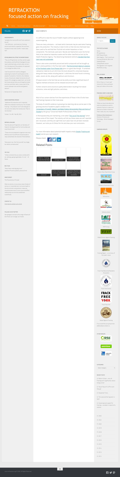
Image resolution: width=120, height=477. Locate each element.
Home (13, 26)
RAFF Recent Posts (102, 55)
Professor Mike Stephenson (104, 115)
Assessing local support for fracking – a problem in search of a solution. (106, 405)
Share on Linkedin (59, 140)
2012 (100, 456)
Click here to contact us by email (13, 204)
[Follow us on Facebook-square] (23, 31)
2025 (100, 416)
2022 (100, 420)
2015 (100, 444)
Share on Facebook (49, 140)
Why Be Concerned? (39, 26)
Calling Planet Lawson (103, 63)
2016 (100, 440)
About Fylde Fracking (24, 26)
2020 (100, 424)
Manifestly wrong (101, 67)
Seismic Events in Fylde (81, 26)
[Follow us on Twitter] (26, 31)
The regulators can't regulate (104, 65)
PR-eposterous (101, 53)
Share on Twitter (54, 140)
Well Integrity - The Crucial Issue (105, 57)
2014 (100, 448)
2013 (100, 452)
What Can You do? (66, 26)
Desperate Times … (104, 393)
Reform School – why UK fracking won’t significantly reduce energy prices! (106, 381)
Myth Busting (53, 26)
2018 (100, 432)
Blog (92, 26)
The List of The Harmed (77, 116)
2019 (100, 428)
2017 (100, 436)
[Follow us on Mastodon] (29, 31)
